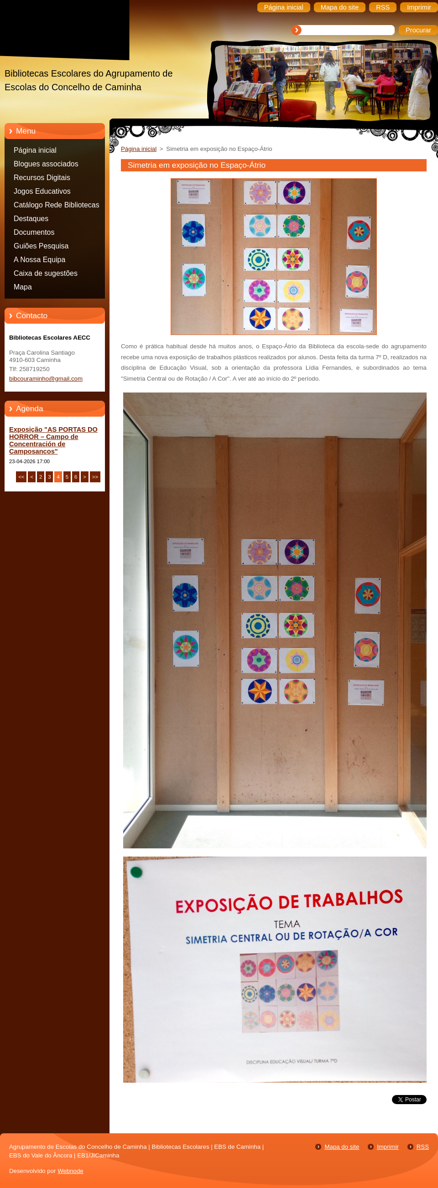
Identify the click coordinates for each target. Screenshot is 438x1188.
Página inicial (35, 150)
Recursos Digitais (42, 177)
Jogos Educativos (42, 191)
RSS (423, 1146)
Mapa (23, 287)
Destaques (31, 218)
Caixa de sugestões (46, 273)
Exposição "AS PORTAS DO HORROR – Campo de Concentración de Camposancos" (53, 440)
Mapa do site (341, 1146)
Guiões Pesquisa (41, 246)
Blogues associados (46, 164)
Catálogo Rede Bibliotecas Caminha (56, 206)
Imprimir (388, 1146)
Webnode (70, 1170)
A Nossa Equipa (39, 259)
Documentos (34, 232)
